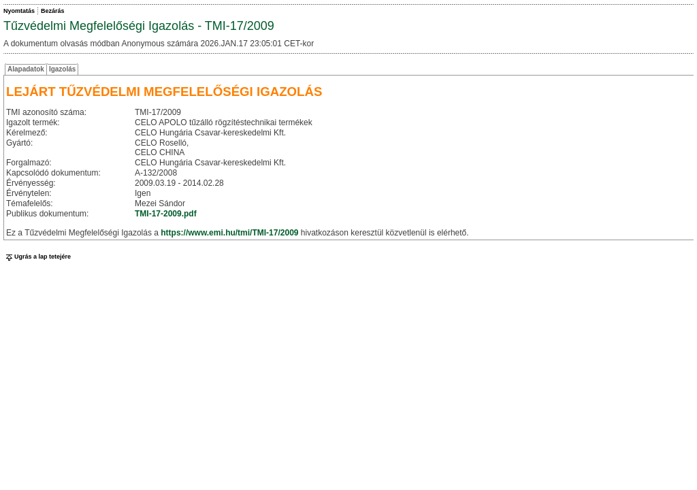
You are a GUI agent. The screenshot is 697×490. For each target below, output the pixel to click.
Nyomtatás (19, 10)
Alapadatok (25, 69)
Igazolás (62, 69)
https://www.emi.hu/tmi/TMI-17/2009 (229, 233)
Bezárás (53, 10)
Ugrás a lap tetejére (37, 256)
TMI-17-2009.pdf (166, 213)
